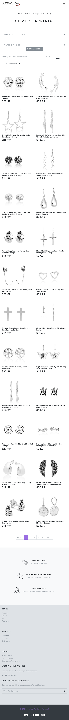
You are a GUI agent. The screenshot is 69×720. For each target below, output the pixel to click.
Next (49, 537)
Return (4, 615)
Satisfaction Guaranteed (11, 661)
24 (58, 56)
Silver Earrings (46, 13)
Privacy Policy (7, 655)
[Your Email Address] (32, 691)
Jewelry (27, 13)
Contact (5, 638)
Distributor (6, 641)
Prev (19, 537)
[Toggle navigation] (64, 4)
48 (63, 56)
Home (20, 13)
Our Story (5, 635)
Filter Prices (34, 49)
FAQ (3, 618)
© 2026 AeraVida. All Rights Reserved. (34, 709)
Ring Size (5, 621)
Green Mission (7, 658)
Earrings (36, 13)
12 (53, 56)
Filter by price (12, 45)
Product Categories (15, 34)
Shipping (5, 613)
